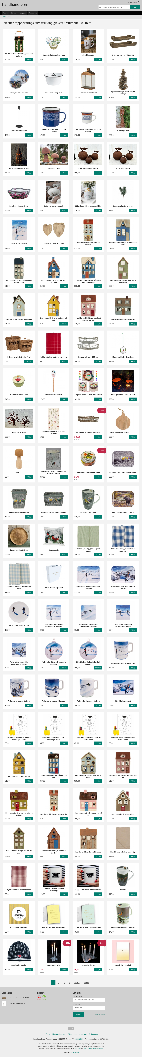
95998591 (79, 1040)
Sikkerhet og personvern (77, 1035)
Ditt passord (77, 1004)
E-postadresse (78, 996)
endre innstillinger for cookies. (93, 1048)
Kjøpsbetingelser (58, 1035)
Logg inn (23, 13)
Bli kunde (14, 13)
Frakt (48, 1035)
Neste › (77, 983)
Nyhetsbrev (93, 1035)
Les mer (78, 1048)
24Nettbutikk (75, 1052)
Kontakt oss (33, 13)
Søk (135, 7)
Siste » (87, 983)
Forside (5, 13)
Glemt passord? (100, 1014)
